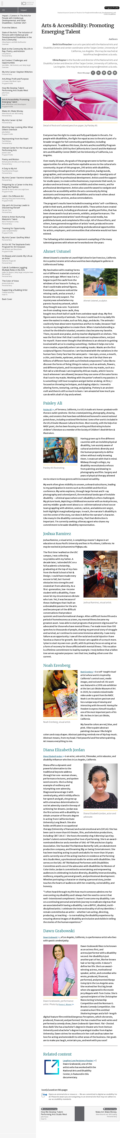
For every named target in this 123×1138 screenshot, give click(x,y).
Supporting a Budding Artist (18, 292)
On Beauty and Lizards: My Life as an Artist (18, 259)
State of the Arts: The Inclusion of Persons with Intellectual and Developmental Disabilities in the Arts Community (18, 38)
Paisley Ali (49, 409)
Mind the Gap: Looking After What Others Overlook (18, 130)
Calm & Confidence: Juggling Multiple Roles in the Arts (18, 271)
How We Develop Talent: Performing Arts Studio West (18, 91)
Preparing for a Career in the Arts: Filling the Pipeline (18, 188)
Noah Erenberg (89, 671)
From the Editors (9, 27)
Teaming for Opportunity (18, 230)
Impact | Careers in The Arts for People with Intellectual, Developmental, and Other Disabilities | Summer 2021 (16, 19)
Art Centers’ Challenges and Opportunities (18, 63)
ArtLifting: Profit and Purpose (18, 81)
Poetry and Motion (18, 161)
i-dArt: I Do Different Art (18, 198)
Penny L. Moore (67, 1004)
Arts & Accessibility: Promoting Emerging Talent (18, 103)
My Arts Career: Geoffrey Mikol (18, 238)
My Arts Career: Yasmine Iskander (18, 178)
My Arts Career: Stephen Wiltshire (18, 73)
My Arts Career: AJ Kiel (18, 121)
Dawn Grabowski (53, 937)
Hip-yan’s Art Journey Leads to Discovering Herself (18, 208)
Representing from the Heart (18, 140)
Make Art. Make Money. (18, 113)
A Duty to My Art (18, 170)
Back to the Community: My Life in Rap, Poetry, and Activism (18, 52)
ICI (3, 10)
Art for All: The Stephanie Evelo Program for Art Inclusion (18, 248)
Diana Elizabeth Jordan (55, 756)
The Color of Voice (18, 283)
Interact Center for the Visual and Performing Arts (18, 151)
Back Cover (7, 299)
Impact (24, 10)
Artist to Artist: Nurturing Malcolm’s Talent (18, 220)
